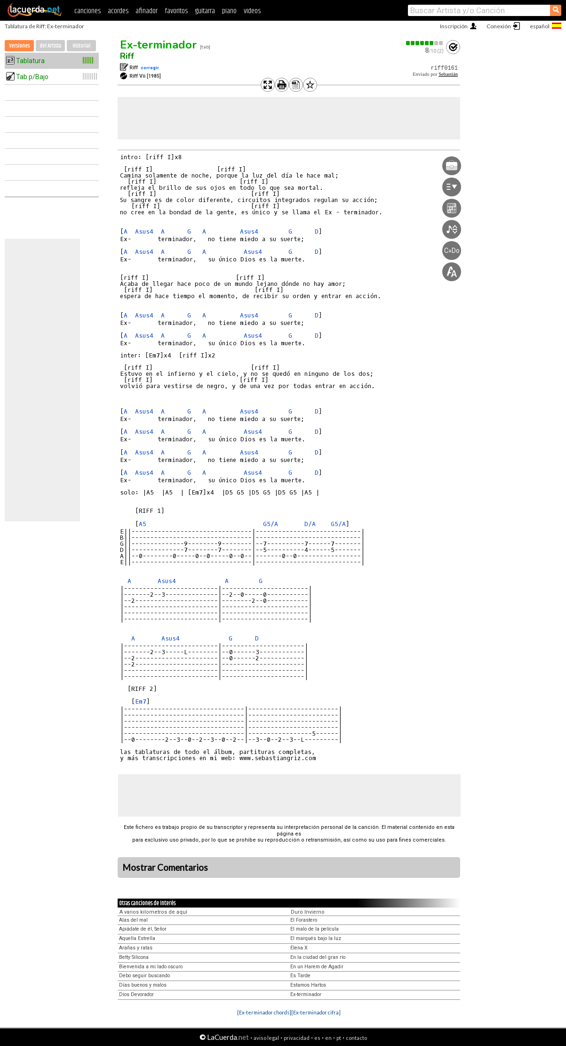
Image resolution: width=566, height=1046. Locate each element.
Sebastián (448, 74)
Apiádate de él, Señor (143, 929)
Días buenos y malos (143, 985)
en (328, 1038)
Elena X (299, 948)
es (317, 1038)
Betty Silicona (134, 957)
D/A (310, 524)
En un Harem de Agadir (316, 967)
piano (229, 11)
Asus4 (144, 231)
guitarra (205, 11)
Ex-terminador (158, 44)
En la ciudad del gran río (317, 957)
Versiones (19, 45)
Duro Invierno (308, 912)
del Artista (50, 45)
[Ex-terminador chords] (264, 1012)
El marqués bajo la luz (315, 938)
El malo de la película (314, 929)
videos (252, 11)
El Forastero (303, 920)
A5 (142, 524)
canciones (87, 11)
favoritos (176, 11)
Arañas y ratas (135, 948)
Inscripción (454, 26)
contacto (356, 1038)
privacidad (297, 1038)
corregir (150, 67)
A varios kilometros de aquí (153, 912)
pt (338, 1038)
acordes (118, 11)
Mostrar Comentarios (165, 867)
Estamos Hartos (308, 985)
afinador (147, 11)
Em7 (140, 701)
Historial (81, 45)
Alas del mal (133, 920)
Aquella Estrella (137, 938)
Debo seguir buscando (144, 976)
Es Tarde (300, 976)
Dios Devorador (136, 994)
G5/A (270, 524)
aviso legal (266, 1038)
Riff (127, 56)
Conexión (498, 26)
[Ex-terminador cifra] (316, 1012)
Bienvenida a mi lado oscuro (151, 967)
